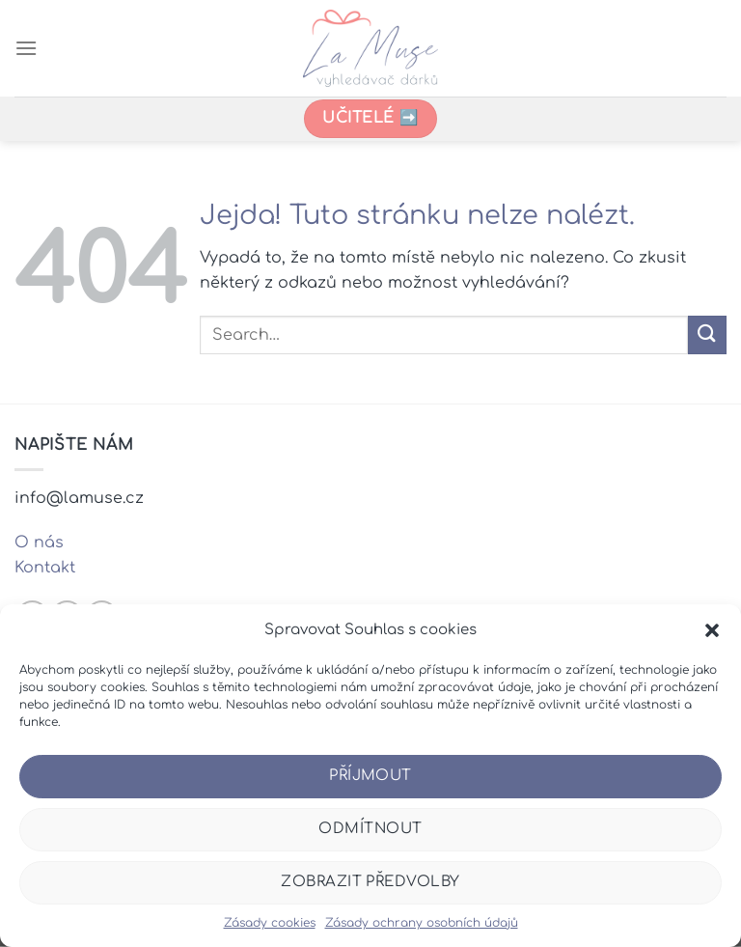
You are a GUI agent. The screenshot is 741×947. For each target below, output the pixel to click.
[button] (712, 630)
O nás (39, 542)
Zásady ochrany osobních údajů (421, 923)
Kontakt (44, 567)
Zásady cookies (270, 923)
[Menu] (26, 47)
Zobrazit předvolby (370, 882)
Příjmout (370, 775)
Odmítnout (370, 829)
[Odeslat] (707, 334)
